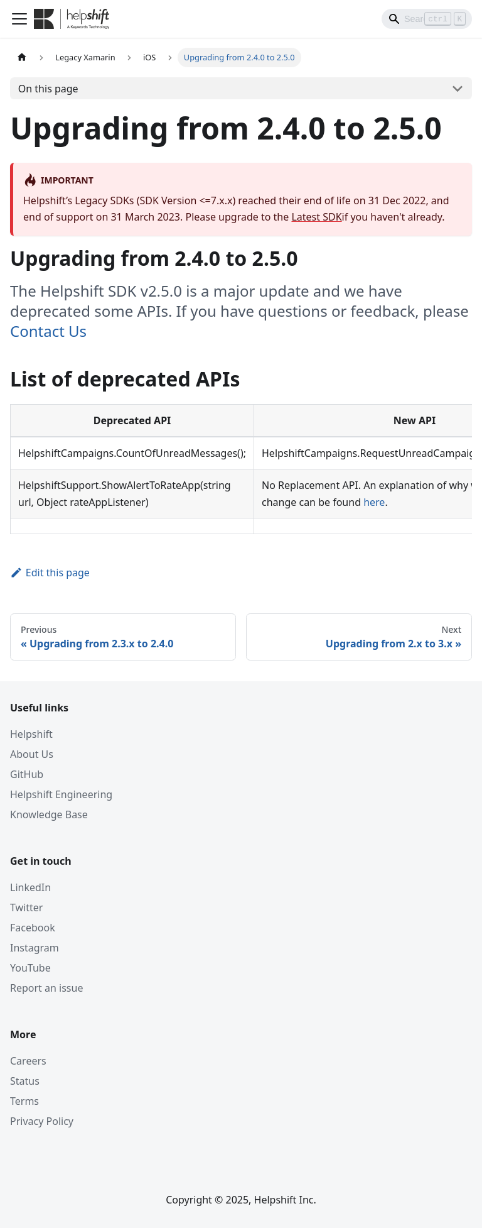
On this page (48, 89)
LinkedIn (30, 887)
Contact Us (48, 331)
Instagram (34, 948)
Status (25, 1081)
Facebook (32, 928)
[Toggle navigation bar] (19, 18)
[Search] (427, 19)
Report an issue (46, 988)
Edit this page (50, 572)
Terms (24, 1101)
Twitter (26, 907)
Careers (28, 1061)
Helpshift (31, 734)
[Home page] (22, 57)
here (374, 502)
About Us (31, 754)
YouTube (30, 968)
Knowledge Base (49, 814)
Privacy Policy (41, 1121)
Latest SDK (316, 217)
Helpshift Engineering (61, 794)
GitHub (26, 774)
